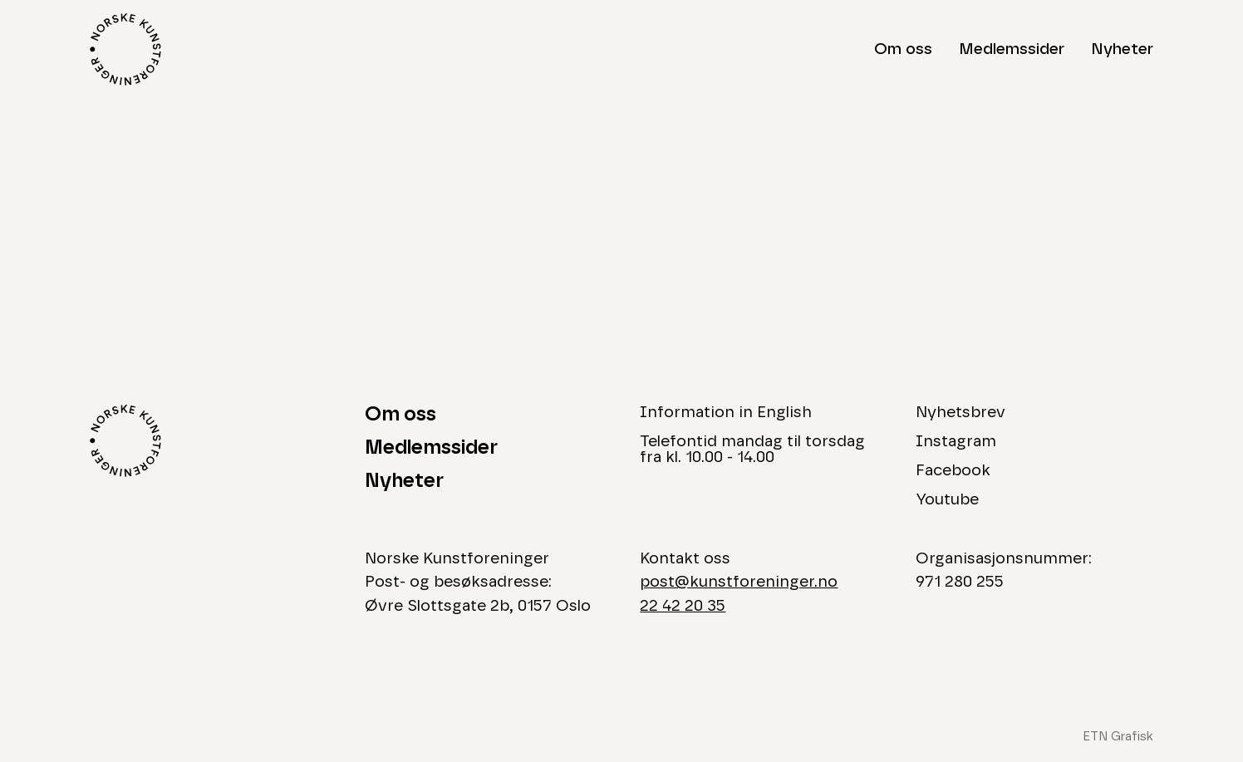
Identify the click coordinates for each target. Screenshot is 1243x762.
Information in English (726, 412)
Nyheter (1122, 49)
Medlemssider (1011, 49)
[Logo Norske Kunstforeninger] (125, 49)
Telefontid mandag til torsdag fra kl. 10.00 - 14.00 (752, 449)
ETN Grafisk (1118, 736)
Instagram (956, 442)
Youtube (947, 500)
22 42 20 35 (682, 606)
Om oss (903, 49)
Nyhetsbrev (960, 412)
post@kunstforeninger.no (739, 582)
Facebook (953, 471)
